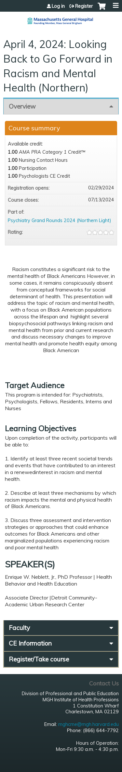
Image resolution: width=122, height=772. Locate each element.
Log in (58, 6)
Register (84, 6)
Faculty (19, 628)
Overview (22, 106)
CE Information (30, 643)
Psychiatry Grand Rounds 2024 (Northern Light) (59, 220)
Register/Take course (39, 659)
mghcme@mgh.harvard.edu (88, 724)
